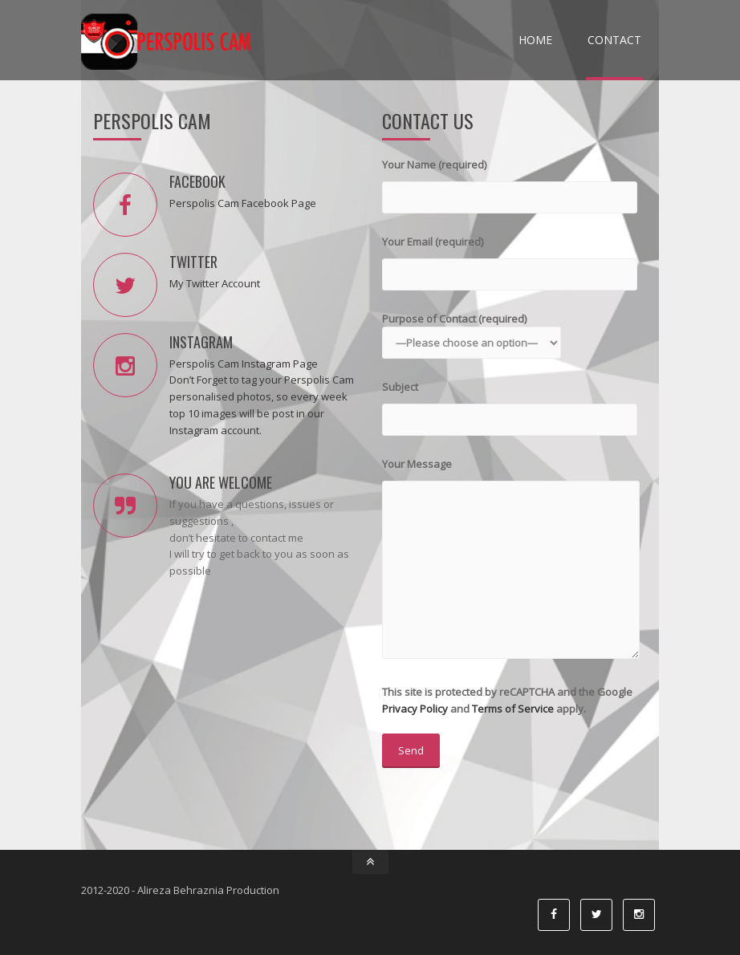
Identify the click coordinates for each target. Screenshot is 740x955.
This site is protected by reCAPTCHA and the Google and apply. (507, 726)
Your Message (511, 559)
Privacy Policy (415, 708)
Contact (614, 39)
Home (535, 39)
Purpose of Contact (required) (471, 331)
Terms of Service (513, 708)
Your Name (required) (509, 181)
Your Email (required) (509, 258)
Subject (509, 403)
